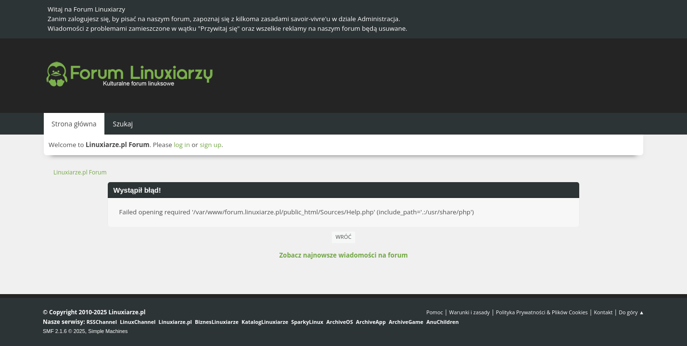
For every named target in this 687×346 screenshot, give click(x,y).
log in (182, 144)
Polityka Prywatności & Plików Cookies (542, 312)
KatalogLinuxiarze (265, 321)
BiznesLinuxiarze (217, 321)
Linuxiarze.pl (175, 321)
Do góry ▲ (631, 312)
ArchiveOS (339, 321)
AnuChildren (442, 321)
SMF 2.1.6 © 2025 (64, 331)
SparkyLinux (307, 321)
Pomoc (434, 312)
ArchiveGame (406, 321)
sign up (210, 144)
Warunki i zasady (469, 312)
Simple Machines (107, 331)
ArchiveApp (371, 321)
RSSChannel (102, 321)
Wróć (344, 236)
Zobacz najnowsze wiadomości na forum (343, 255)
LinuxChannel (137, 321)
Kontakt (603, 312)
